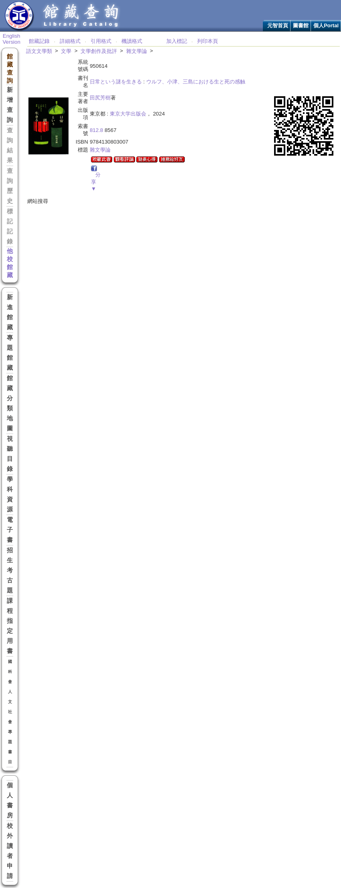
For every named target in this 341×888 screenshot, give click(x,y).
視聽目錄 (10, 454)
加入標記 (176, 41)
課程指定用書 (10, 626)
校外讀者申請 (10, 851)
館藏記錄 (39, 41)
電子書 (10, 530)
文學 (66, 51)
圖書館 (301, 25)
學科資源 (10, 494)
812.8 (96, 130)
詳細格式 (70, 41)
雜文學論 (136, 51)
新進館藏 (10, 312)
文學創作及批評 (99, 51)
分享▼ (96, 182)
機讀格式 (131, 41)
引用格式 (101, 41)
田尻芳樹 (100, 98)
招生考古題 (10, 570)
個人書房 (10, 800)
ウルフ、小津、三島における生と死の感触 (195, 82)
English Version (11, 39)
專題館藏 (10, 353)
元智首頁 (277, 25)
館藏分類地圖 (10, 403)
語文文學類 (39, 51)
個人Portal (326, 25)
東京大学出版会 (128, 114)
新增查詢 (10, 105)
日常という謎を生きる (116, 82)
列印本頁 (207, 41)
